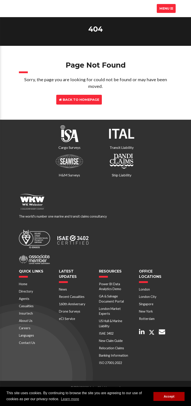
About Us (25, 321)
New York (146, 311)
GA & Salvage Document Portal (111, 298)
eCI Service (67, 319)
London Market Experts (110, 311)
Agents (24, 299)
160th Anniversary (72, 304)
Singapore (146, 304)
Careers (24, 328)
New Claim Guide (111, 341)
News (63, 289)
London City (147, 297)
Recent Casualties (71, 297)
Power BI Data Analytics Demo (110, 286)
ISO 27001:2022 (110, 363)
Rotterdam (147, 319)
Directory (26, 291)
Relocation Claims (111, 348)
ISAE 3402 (106, 333)
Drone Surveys (69, 311)
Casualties (26, 306)
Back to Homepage (79, 100)
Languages (26, 335)
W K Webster (31, 8)
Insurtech (26, 313)
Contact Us (118, 100)
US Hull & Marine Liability (110, 323)
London (144, 289)
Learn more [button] (70, 399)
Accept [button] (169, 396)
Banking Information (113, 355)
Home (23, 284)
